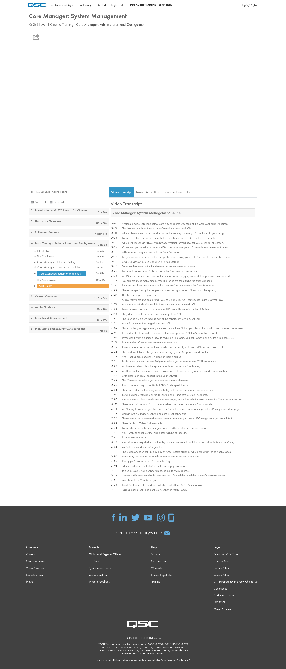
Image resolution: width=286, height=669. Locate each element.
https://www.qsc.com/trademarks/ (173, 660)
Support (155, 554)
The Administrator (47, 280)
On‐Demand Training (61, 5)
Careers (30, 554)
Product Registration (162, 575)
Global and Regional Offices (105, 554)
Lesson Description (147, 192)
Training (155, 582)
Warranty (156, 568)
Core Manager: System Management (60, 274)
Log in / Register (250, 5)
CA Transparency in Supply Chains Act (235, 582)
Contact (102, 5)
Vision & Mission (35, 568)
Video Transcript (121, 192)
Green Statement (223, 609)
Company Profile (35, 561)
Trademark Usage (224, 596)
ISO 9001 (219, 603)
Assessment (45, 286)
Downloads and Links (177, 192)
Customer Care (159, 561)
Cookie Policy (221, 575)
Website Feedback (99, 582)
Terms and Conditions (226, 554)
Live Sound (95, 561)
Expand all (58, 202)
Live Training (86, 5)
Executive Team (35, 575)
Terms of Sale (221, 561)
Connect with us (98, 575)
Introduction (43, 251)
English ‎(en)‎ (118, 5)
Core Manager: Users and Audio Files (58, 267)
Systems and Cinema (100, 568)
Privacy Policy (221, 568)
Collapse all (40, 202)
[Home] (37, 4)
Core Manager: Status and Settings (56, 262)
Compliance (220, 589)
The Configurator (46, 257)
